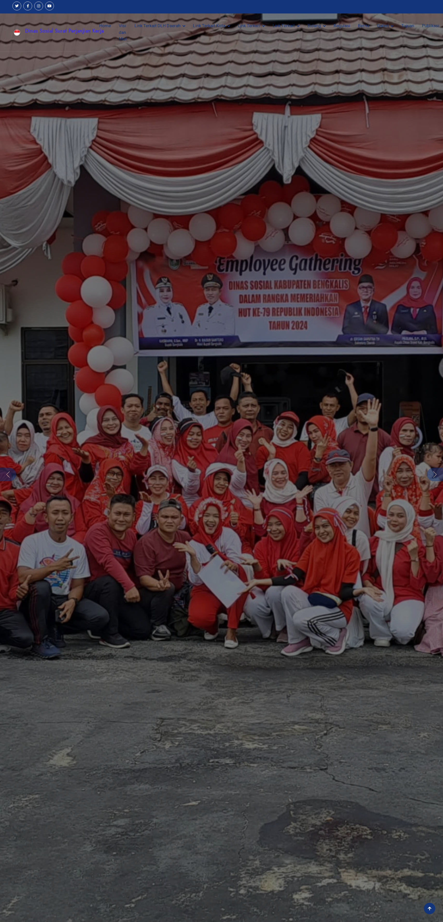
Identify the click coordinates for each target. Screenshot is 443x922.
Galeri (383, 25)
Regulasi (342, 25)
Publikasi (430, 25)
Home (105, 25)
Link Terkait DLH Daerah (157, 25)
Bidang (314, 25)
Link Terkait (249, 25)
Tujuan (407, 25)
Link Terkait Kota (209, 25)
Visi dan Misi (123, 32)
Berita (363, 25)
